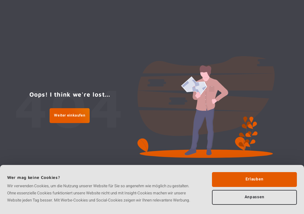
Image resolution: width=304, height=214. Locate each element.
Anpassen (254, 197)
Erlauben (254, 179)
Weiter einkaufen (69, 115)
